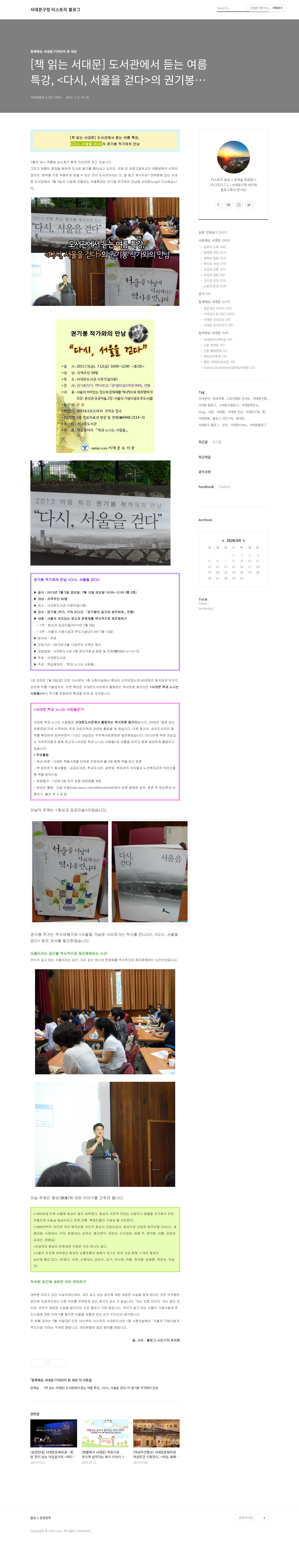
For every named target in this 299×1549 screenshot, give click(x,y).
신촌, (211, 412)
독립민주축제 (215, 356)
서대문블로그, (258, 425)
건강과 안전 (215, 280)
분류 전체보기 (213, 232)
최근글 (203, 441)
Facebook (206, 486)
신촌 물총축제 (216, 350)
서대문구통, (260, 398)
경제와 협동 (215, 258)
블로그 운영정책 (40, 1518)
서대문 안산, (236, 412)
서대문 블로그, (208, 405)
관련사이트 (246, 1517)
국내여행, (219, 398)
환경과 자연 (215, 252)
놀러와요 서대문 (213, 332)
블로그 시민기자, (223, 418)
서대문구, (205, 398)
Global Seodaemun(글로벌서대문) (229, 367)
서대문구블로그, (229, 405)
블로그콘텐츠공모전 (219, 362)
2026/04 (234, 540)
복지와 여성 (215, 264)
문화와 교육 (215, 247)
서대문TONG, (239, 425)
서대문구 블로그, (209, 425)
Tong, (202, 412)
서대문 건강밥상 (217, 319)
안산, (225, 425)
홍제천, (240, 418)
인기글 (216, 441)
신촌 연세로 (214, 345)
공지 (205, 293)
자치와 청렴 (214, 275)
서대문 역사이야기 (218, 325)
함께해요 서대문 (214, 301)
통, (264, 412)
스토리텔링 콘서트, (239, 398)
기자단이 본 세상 (219, 314)
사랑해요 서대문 (214, 240)
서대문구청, (253, 412)
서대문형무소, (250, 405)
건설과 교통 (215, 269)
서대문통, (205, 418)
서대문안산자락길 (218, 339)
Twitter (224, 486)
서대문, (221, 412)
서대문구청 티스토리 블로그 (55, 9)
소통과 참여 (215, 286)
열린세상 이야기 (218, 308)
